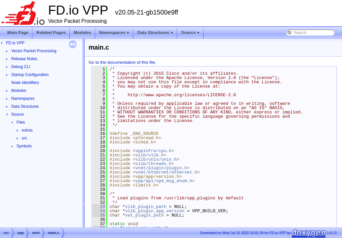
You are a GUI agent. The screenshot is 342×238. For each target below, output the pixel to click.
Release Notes (24, 59)
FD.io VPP (15, 43)
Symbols (24, 146)
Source (191, 34)
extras (27, 130)
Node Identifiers (25, 82)
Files (21, 122)
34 (98, 211)
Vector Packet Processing (34, 51)
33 (98, 207)
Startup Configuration (30, 74)
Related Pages (51, 32)
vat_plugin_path (144, 215)
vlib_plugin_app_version (154, 211)
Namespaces (115, 34)
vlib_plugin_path (146, 207)
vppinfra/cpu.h (153, 151)
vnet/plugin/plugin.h (161, 168)
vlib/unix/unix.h (156, 159)
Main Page (17, 32)
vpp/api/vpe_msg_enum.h (163, 181)
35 (98, 215)
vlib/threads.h (153, 164)
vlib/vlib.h (149, 155)
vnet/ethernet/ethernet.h (166, 172)
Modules (82, 32)
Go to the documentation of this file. (122, 62)
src (24, 138)
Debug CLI (20, 66)
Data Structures (155, 34)
